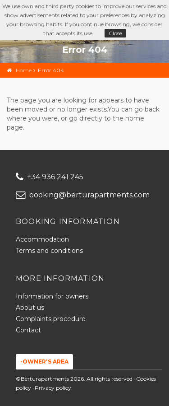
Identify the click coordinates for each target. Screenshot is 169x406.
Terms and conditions (49, 251)
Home (24, 70)
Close (115, 33)
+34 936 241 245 (49, 177)
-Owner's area (44, 361)
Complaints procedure (51, 319)
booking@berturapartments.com (83, 195)
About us (30, 307)
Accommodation (42, 239)
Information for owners (52, 296)
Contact (28, 330)
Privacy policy (53, 387)
